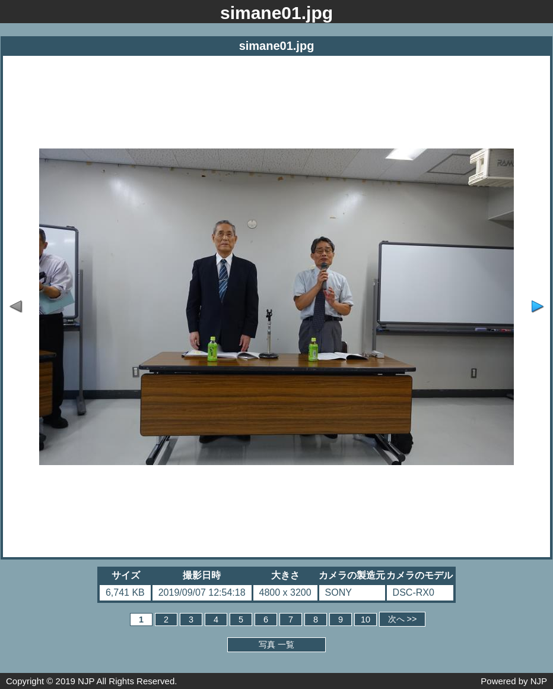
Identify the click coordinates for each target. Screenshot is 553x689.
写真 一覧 (276, 644)
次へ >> (402, 619)
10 (365, 619)
